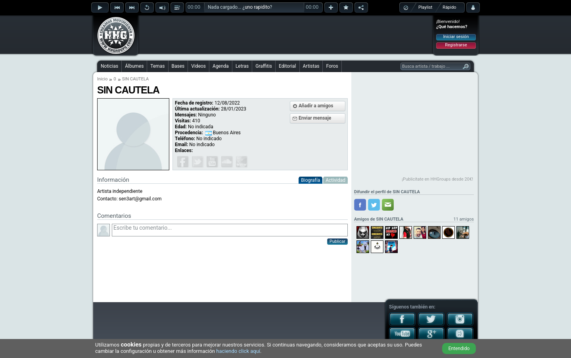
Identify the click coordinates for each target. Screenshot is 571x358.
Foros (332, 66)
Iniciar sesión (456, 36)
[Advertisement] (286, 34)
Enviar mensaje (315, 118)
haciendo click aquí (238, 351)
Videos (198, 66)
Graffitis (263, 66)
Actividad (335, 180)
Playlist (425, 7)
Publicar (337, 241)
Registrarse (456, 45)
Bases (178, 66)
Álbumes (134, 66)
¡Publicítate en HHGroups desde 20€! (437, 179)
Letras (242, 66)
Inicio (102, 79)
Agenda (221, 66)
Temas (157, 66)
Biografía (310, 180)
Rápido (449, 7)
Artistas (311, 66)
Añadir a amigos (316, 106)
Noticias (109, 66)
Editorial (287, 66)
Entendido (459, 348)
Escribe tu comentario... (230, 230)
